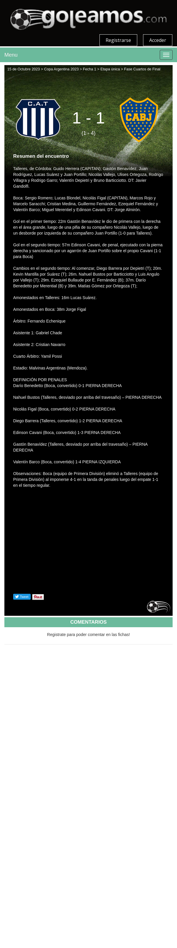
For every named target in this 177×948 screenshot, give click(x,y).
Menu (11, 55)
